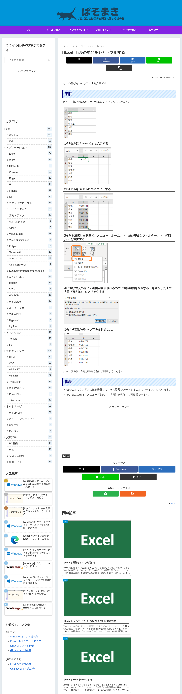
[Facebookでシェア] (100, 60)
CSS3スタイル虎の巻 (22, 668)
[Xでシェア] (81, 60)
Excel (66, 448)
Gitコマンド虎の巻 (20, 650)
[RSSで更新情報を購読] (122, 486)
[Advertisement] (119, 421)
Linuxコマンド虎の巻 (22, 645)
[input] (28, 60)
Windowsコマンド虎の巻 (24, 636)
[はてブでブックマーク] (119, 60)
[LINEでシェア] (138, 60)
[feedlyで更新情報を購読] (116, 486)
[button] (157, 60)
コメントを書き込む (119, 618)
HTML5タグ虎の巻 (20, 664)
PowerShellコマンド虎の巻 (25, 641)
